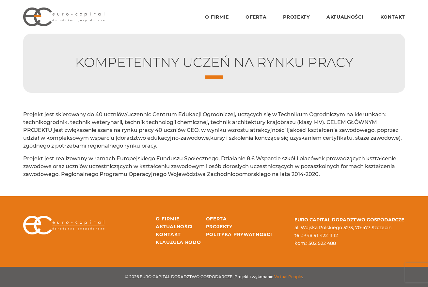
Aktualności (345, 17)
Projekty (296, 17)
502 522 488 (322, 243)
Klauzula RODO (178, 242)
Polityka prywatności (239, 234)
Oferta (256, 17)
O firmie (217, 17)
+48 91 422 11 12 (321, 235)
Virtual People (288, 276)
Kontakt (392, 17)
